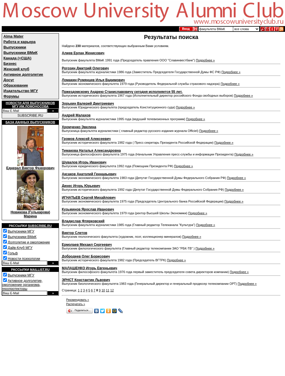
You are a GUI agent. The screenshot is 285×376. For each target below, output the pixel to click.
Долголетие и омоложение (29, 242)
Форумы (11, 96)
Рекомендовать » (77, 299)
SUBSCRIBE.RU (30, 116)
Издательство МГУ (20, 91)
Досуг (8, 80)
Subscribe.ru (40, 225)
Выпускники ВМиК (20, 52)
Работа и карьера (19, 42)
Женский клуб (16, 69)
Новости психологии (24, 259)
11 (107, 290)
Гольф (13, 253)
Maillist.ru (40, 269)
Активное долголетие (23, 74)
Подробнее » (205, 60)
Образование (15, 85)
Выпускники (14, 47)
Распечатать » (75, 304)
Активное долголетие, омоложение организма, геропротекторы (22, 285)
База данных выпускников (30, 122)
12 (112, 290)
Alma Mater (13, 36)
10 (103, 290)
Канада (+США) (17, 58)
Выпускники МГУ (21, 231)
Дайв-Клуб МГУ (20, 248)
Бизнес (10, 63)
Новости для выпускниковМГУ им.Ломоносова (30, 104)
